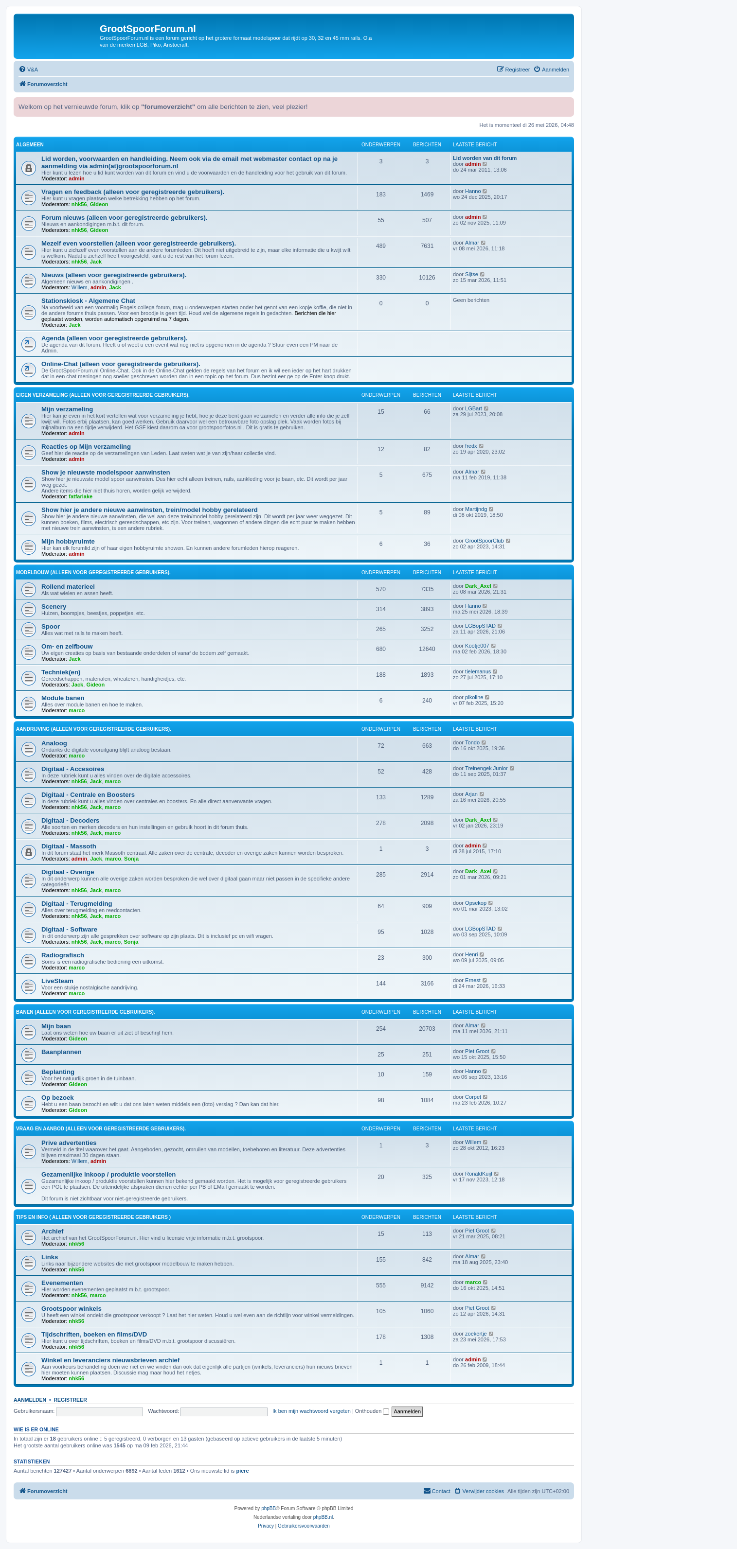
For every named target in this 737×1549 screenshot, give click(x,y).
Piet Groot (477, 1051)
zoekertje (476, 1334)
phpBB (268, 1508)
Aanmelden (30, 1400)
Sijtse (471, 274)
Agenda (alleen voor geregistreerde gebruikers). (114, 338)
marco (77, 710)
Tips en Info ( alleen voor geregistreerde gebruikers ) (93, 1217)
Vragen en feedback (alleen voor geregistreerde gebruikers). (132, 191)
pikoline (474, 697)
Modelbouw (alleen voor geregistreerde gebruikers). (93, 572)
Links (49, 1257)
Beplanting (57, 1071)
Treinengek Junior (486, 768)
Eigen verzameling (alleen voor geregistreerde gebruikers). (103, 395)
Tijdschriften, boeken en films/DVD (94, 1334)
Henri (471, 954)
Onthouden (372, 1411)
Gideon (99, 204)
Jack (96, 261)
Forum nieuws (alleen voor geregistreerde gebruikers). (124, 217)
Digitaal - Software (69, 929)
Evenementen (62, 1282)
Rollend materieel (68, 586)
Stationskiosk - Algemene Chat (88, 300)
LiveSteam (57, 981)
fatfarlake (80, 496)
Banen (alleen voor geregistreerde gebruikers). (85, 1012)
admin (76, 178)
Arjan (471, 794)
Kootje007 (477, 646)
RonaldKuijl (478, 1174)
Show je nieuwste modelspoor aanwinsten (105, 472)
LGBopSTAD (480, 626)
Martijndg (476, 509)
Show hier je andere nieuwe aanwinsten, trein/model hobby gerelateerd (149, 509)
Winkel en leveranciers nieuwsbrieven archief (110, 1360)
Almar (472, 243)
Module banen (63, 698)
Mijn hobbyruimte (68, 541)
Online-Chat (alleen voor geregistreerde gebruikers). (120, 364)
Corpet (473, 1097)
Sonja (131, 859)
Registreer (70, 1400)
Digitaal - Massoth (68, 846)
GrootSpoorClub (484, 541)
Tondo (472, 742)
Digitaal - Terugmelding (76, 903)
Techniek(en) (60, 672)
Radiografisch (62, 955)
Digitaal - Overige (67, 872)
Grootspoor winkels (71, 1308)
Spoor (50, 626)
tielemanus (478, 671)
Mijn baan (56, 1026)
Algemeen (30, 144)
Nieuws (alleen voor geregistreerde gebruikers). (113, 275)
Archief (52, 1231)
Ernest (473, 980)
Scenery (53, 606)
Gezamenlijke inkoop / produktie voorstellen (108, 1174)
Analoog (54, 743)
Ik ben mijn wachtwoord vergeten (311, 1411)
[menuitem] (28, 69)
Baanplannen (61, 1052)
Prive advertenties (69, 1142)
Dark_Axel (478, 586)
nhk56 (79, 204)
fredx (471, 446)
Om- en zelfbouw (67, 646)
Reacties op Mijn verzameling (86, 446)
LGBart (473, 408)
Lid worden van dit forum (485, 158)
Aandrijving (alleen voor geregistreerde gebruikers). (93, 729)
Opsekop (475, 903)
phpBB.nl (323, 1517)
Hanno (473, 191)
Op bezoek (57, 1097)
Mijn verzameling (67, 409)
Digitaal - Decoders (70, 820)
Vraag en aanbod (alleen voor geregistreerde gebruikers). (101, 1128)
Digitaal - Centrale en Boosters (88, 794)
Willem (80, 287)
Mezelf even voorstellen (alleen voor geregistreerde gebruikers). (138, 243)
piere (242, 1471)
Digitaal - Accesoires (72, 769)
